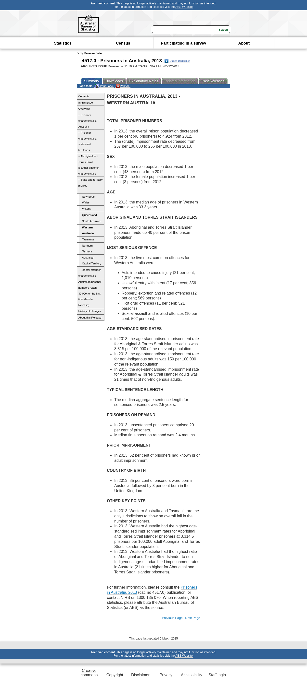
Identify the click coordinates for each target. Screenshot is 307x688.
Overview (84, 108)
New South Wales (89, 199)
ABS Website (183, 7)
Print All (122, 86)
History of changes (89, 311)
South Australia (91, 221)
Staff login (217, 675)
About (244, 43)
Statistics (62, 43)
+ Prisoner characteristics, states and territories (87, 141)
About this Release (90, 317)
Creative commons (89, 672)
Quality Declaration (177, 60)
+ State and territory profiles (90, 182)
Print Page (104, 86)
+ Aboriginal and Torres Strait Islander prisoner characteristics (88, 165)
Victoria (86, 208)
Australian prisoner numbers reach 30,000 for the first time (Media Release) (89, 293)
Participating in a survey (183, 43)
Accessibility (191, 675)
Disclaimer (140, 675)
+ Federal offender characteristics (89, 272)
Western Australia (88, 230)
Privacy (166, 675)
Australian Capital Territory (91, 260)
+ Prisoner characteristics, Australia (87, 121)
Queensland (89, 215)
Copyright (114, 675)
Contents (84, 96)
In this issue (85, 102)
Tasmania (88, 239)
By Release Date (91, 53)
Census (123, 43)
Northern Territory (87, 248)
